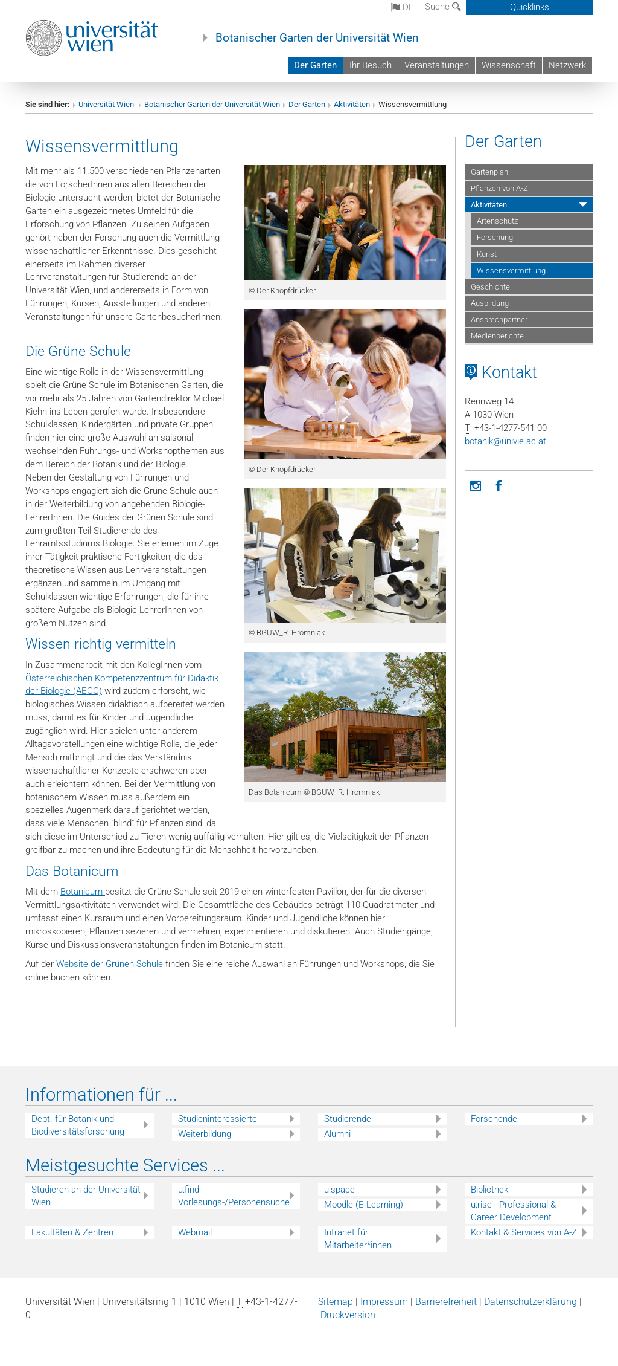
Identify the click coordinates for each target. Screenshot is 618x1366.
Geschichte (490, 286)
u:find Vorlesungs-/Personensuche (234, 1196)
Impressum (384, 1301)
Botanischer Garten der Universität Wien (317, 38)
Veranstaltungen (436, 65)
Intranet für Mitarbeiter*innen (358, 1239)
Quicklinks (529, 7)
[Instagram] (476, 484)
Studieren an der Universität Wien (86, 1196)
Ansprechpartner (499, 319)
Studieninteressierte (217, 1118)
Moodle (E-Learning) (363, 1204)
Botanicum (82, 891)
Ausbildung (490, 303)
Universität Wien (107, 104)
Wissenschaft (509, 65)
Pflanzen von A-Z (499, 188)
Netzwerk (567, 65)
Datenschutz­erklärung (530, 1301)
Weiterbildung (204, 1133)
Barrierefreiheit (446, 1301)
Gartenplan (489, 171)
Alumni (337, 1133)
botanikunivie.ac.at (505, 441)
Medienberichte (497, 335)
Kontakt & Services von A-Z (524, 1232)
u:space (339, 1189)
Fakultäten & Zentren (72, 1232)
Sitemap (335, 1301)
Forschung (495, 237)
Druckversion (347, 1315)
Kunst (487, 254)
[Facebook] (499, 484)
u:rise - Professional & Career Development (513, 1211)
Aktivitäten (352, 104)
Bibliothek (489, 1189)
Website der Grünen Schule (109, 964)
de (402, 7)
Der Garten (315, 65)
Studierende (347, 1118)
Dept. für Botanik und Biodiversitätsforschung (77, 1125)
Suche (443, 6)
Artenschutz (497, 220)
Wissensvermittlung (511, 270)
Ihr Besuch (370, 65)
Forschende (494, 1118)
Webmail (195, 1232)
